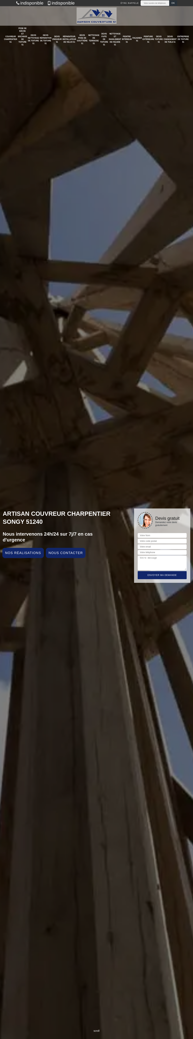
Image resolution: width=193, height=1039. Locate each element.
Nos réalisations (23, 553)
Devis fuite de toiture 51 (104, 39)
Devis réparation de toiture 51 (45, 39)
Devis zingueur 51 (57, 39)
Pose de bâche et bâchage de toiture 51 (22, 36)
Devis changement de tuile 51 (170, 39)
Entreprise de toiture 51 (183, 39)
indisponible (29, 3)
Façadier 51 (137, 39)
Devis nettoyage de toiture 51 (33, 39)
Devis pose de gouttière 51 (82, 39)
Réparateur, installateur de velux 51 (69, 39)
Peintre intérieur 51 (127, 39)
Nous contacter (66, 553)
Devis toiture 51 (159, 39)
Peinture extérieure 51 (148, 39)
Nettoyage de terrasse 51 (93, 39)
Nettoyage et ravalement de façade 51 (115, 39)
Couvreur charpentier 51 (10, 39)
